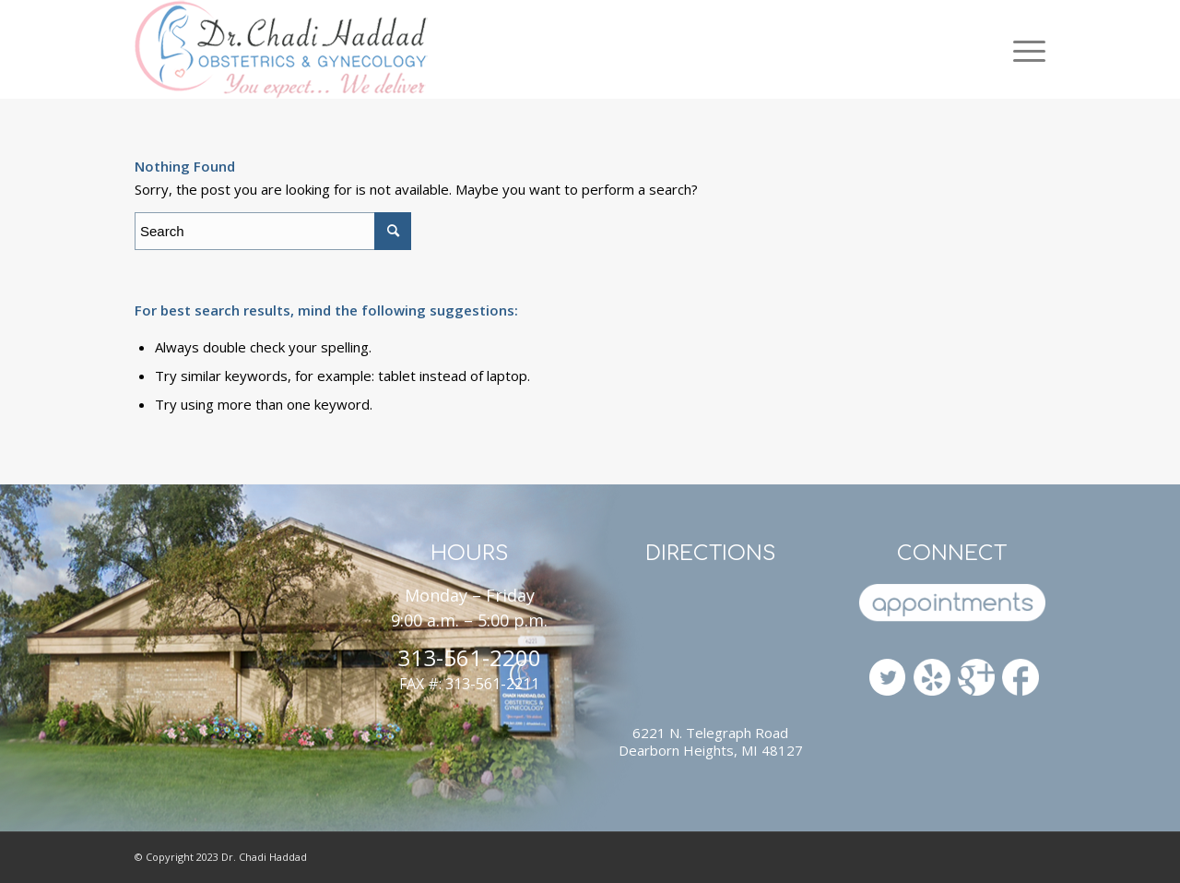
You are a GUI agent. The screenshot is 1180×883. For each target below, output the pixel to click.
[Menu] (1022, 49)
